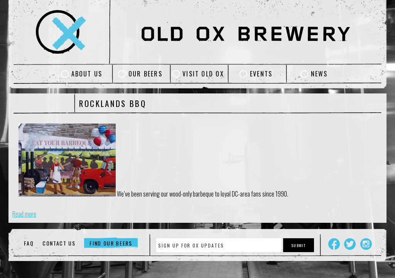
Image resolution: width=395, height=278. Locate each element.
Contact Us (59, 243)
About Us (87, 73)
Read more (24, 214)
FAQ (29, 243)
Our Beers (145, 73)
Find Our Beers (110, 243)
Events (261, 73)
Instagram (366, 244)
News (319, 73)
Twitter (350, 244)
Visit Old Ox (203, 73)
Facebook (334, 244)
